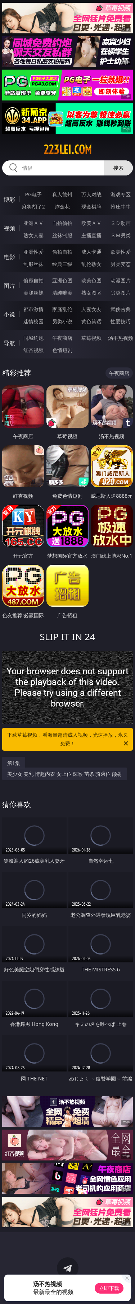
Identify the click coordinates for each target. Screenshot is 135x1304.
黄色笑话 (91, 321)
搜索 (118, 167)
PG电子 (33, 194)
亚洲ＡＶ (33, 223)
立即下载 (109, 1288)
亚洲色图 (62, 280)
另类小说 (62, 321)
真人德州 (62, 194)
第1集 (13, 763)
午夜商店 (62, 337)
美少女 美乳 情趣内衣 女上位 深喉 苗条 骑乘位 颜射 (64, 773)
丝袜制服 (62, 235)
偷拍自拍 (62, 251)
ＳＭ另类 (121, 235)
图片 (9, 286)
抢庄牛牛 (121, 206)
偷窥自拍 (33, 280)
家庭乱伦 (62, 309)
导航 (9, 343)
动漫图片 (121, 280)
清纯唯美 (62, 292)
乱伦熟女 (91, 264)
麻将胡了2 (33, 206)
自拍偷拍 (62, 223)
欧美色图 (91, 280)
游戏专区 (121, 194)
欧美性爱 (121, 251)
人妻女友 (91, 309)
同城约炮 (33, 337)
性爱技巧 (121, 321)
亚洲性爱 (33, 251)
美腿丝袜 (33, 292)
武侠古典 (121, 309)
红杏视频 (33, 350)
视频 (9, 228)
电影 (9, 257)
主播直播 (91, 235)
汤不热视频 (120, 337)
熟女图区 (91, 292)
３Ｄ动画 (121, 223)
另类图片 (121, 292)
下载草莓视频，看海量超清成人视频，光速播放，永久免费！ (68, 739)
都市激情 (33, 309)
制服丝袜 (33, 264)
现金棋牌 (91, 206)
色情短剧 (62, 350)
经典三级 (62, 264)
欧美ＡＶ (91, 223)
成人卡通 (91, 251)
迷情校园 (33, 321)
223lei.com (68, 149)
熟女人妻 (33, 235)
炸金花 (62, 206)
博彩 (9, 199)
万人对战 (91, 194)
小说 (9, 314)
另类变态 (121, 264)
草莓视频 (91, 337)
